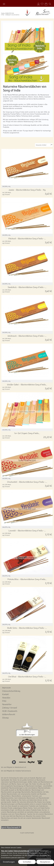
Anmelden (38, 4)
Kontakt (5, 694)
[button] (4, 4)
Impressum (6, 687)
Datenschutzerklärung (11, 691)
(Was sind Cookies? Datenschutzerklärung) (15, 851)
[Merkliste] (42, 4)
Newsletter (7, 704)
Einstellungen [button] (9, 862)
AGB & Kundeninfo (9, 711)
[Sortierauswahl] (44, 145)
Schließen (27, 862)
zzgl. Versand (6, 194)
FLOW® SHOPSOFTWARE (27, 833)
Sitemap (5, 718)
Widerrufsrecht (8, 714)
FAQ (4, 701)
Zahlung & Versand (9, 708)
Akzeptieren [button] (45, 862)
